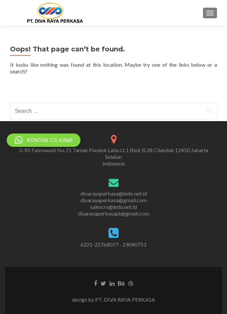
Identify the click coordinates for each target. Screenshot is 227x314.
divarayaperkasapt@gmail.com (113, 213)
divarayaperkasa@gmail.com (113, 200)
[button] (43, 140)
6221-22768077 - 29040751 (113, 244)
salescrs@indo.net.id (113, 207)
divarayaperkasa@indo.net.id (113, 193)
